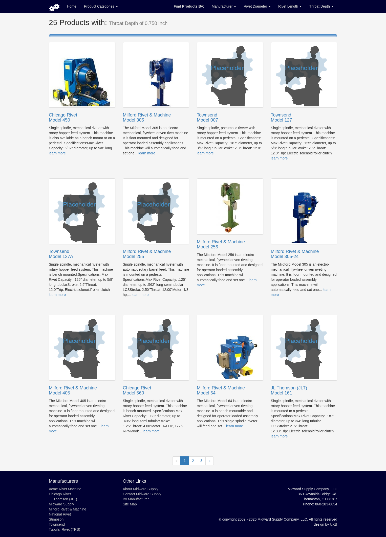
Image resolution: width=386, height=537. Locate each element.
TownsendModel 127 (281, 117)
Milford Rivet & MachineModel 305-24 (295, 254)
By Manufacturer (136, 499)
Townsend (57, 524)
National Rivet (60, 514)
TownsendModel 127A (61, 254)
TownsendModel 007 (207, 117)
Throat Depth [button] (321, 6)
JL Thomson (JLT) (63, 499)
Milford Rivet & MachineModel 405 (73, 390)
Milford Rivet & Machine (67, 509)
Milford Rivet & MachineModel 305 (147, 117)
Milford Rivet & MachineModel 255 (147, 254)
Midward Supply (61, 504)
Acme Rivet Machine (65, 489)
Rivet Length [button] (290, 6)
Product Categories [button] (101, 6)
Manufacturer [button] (224, 6)
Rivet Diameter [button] (257, 6)
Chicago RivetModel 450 (63, 117)
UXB (333, 524)
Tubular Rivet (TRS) (64, 529)
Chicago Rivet (60, 494)
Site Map (130, 504)
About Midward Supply (140, 489)
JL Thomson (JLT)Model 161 (289, 390)
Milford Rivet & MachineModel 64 (221, 390)
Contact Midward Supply (142, 494)
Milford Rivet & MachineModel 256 (221, 244)
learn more (57, 153)
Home (71, 6)
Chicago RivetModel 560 (137, 390)
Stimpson (56, 519)
